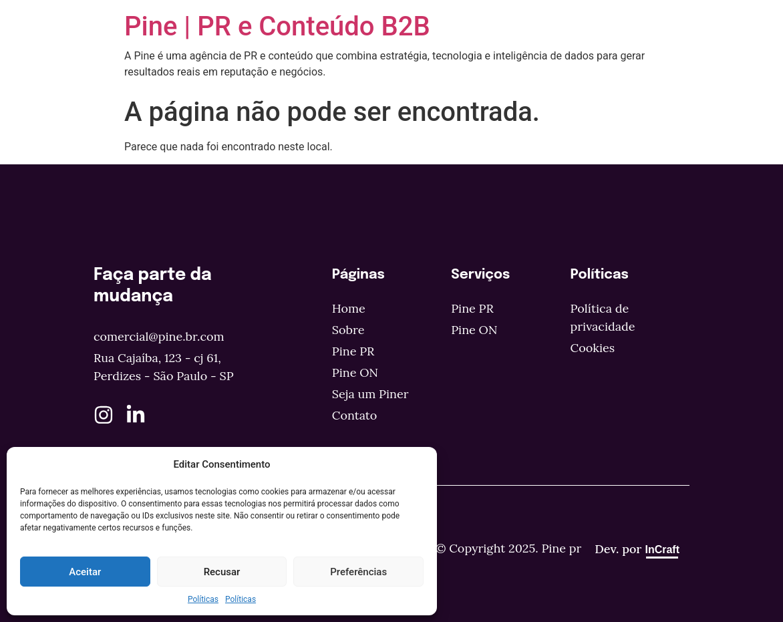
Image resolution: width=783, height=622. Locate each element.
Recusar (222, 572)
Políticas (203, 599)
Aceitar (85, 572)
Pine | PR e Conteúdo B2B (277, 26)
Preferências (358, 572)
